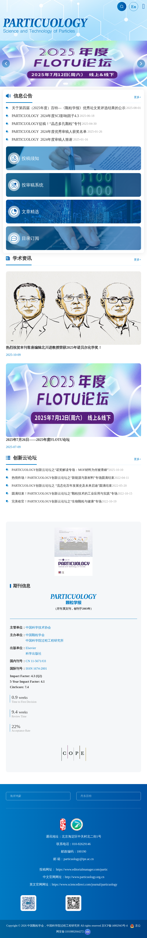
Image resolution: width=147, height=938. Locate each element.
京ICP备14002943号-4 (114, 925)
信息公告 (22, 95)
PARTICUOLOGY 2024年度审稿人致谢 (41, 139)
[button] (6, 63)
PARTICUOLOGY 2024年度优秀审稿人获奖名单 (49, 132)
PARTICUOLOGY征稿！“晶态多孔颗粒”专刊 (46, 124)
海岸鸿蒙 (15, 796)
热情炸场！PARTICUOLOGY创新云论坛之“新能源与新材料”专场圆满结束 (62, 477)
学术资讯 (22, 258)
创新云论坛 (25, 457)
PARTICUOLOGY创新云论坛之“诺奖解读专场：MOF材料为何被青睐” (60, 469)
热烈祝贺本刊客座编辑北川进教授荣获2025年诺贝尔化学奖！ (54, 348)
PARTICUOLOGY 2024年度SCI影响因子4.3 (45, 116)
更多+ (137, 97)
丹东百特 (86, 796)
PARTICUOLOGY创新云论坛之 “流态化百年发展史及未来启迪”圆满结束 (61, 485)
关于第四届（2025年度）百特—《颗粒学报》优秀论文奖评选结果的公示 (68, 108)
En (133, 7)
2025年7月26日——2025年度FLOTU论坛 (38, 440)
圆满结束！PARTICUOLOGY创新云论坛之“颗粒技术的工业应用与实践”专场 (64, 493)
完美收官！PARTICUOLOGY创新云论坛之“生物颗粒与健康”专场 (56, 501)
